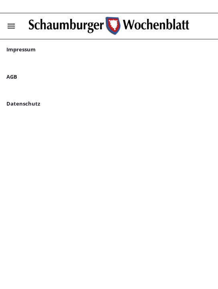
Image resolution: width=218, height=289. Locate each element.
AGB (11, 76)
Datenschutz (23, 103)
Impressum (21, 49)
